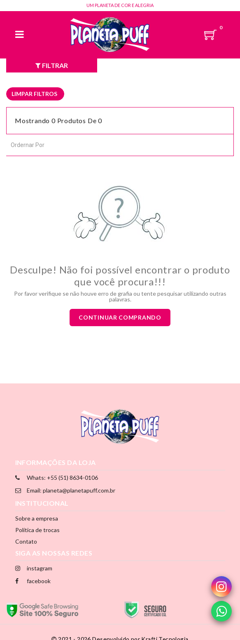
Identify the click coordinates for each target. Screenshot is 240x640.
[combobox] (48, 144)
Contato (26, 541)
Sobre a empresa (36, 518)
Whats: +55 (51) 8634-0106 (56, 477)
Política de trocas (37, 529)
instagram (33, 568)
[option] (35, 93)
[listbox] (35, 94)
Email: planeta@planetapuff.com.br (65, 490)
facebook (33, 580)
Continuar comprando (120, 317)
